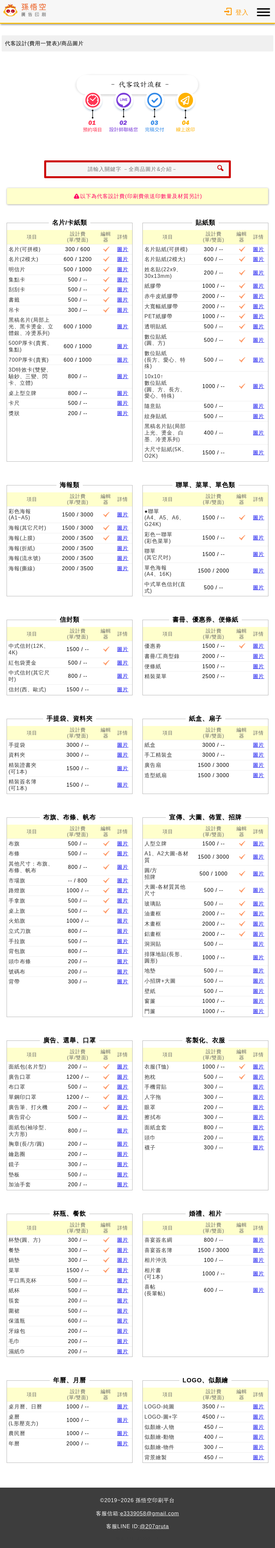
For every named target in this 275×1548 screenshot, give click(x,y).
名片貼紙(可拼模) (166, 249)
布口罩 (17, 1087)
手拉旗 (17, 941)
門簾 (150, 1011)
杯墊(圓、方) (25, 1240)
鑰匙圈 (17, 1154)
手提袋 (17, 745)
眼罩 (150, 1107)
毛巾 (14, 1341)
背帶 (14, 981)
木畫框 (152, 924)
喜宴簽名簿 (158, 1250)
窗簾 (150, 1001)
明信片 (17, 269)
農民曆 (17, 1433)
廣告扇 (152, 765)
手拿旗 (17, 901)
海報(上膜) (22, 538)
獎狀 (14, 413)
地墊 (150, 970)
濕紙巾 (17, 1351)
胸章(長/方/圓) (27, 1144)
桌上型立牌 (23, 393)
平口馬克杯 (23, 1280)
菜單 (14, 1270)
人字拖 (152, 1097)
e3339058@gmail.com (149, 1513)
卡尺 (14, 403)
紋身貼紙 (155, 416)
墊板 (14, 1174)
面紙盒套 (155, 1127)
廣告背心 (20, 1117)
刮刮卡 (17, 289)
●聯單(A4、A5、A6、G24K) (164, 518)
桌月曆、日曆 (25, 1406)
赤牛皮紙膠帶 (161, 296)
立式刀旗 (20, 931)
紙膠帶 (152, 286)
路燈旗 (17, 890)
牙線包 (17, 1331)
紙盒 (150, 745)
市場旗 (17, 880)
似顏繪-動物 (159, 1437)
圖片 (122, 249)
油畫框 (152, 913)
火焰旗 (17, 921)
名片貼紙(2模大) (165, 259)
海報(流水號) (25, 558)
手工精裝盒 (158, 755)
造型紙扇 (155, 775)
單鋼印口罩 (23, 1097)
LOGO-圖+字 (161, 1417)
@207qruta (154, 1526)
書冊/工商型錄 (162, 656)
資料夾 (17, 755)
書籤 (14, 300)
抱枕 (150, 1077)
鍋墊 (14, 1260)
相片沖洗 (155, 1260)
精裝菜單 (155, 676)
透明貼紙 (155, 326)
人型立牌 (155, 843)
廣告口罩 (20, 1077)
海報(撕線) (22, 568)
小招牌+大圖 (160, 981)
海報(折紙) (22, 548)
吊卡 (14, 310)
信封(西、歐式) (27, 689)
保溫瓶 (17, 1321)
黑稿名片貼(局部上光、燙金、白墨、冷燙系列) (165, 432)
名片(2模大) (24, 259)
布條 (14, 853)
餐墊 (14, 1250)
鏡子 (14, 1164)
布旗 (14, 843)
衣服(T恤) (156, 1067)
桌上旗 (17, 911)
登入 (235, 12)
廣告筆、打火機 (28, 1107)
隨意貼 (152, 406)
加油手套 (20, 1184)
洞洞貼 (152, 944)
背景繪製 (155, 1457)
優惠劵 (152, 646)
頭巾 (150, 1137)
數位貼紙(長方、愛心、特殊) (165, 359)
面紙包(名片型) (27, 1067)
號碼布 (17, 971)
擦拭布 (152, 1117)
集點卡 (17, 279)
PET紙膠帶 (158, 316)
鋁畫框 (152, 934)
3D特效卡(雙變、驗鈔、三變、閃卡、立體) (30, 376)
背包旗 (17, 951)
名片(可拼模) (25, 249)
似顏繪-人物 (159, 1427)
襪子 (150, 1147)
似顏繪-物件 (159, 1447)
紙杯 (14, 1290)
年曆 (14, 1443)
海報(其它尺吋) (27, 528)
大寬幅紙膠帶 (161, 306)
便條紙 (152, 666)
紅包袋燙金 (23, 663)
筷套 (14, 1300)
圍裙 (14, 1311)
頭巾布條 (20, 961)
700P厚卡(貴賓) (29, 360)
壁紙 (150, 991)
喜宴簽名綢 (158, 1240)
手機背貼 (155, 1087)
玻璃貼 (152, 903)
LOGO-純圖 (159, 1406)
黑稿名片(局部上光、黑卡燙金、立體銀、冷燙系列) (31, 326)
